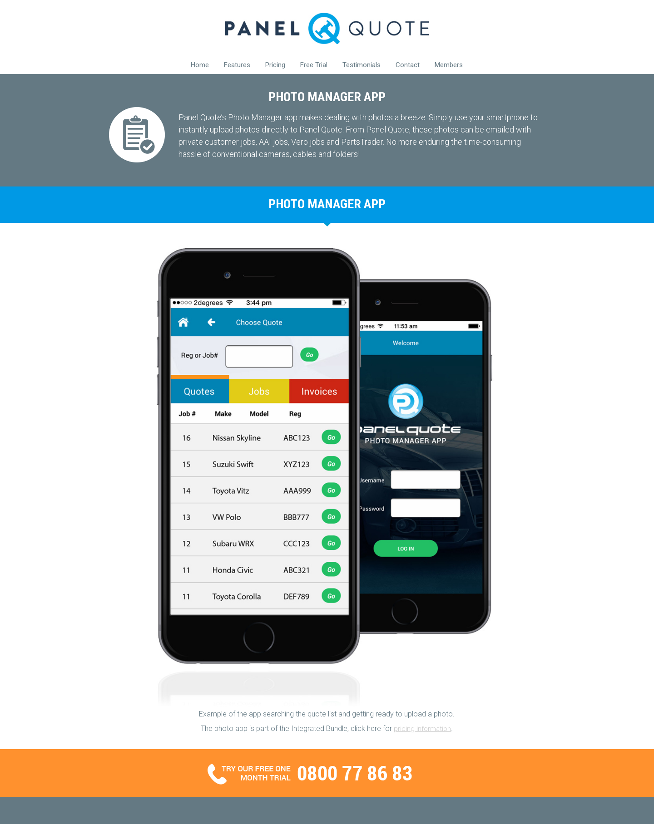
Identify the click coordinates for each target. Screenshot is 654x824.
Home (200, 65)
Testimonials (361, 65)
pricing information (422, 729)
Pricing (275, 65)
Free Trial (313, 65)
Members (449, 65)
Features (237, 65)
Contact (408, 65)
